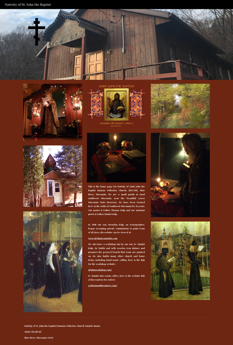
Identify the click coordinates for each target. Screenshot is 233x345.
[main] (116, 201)
